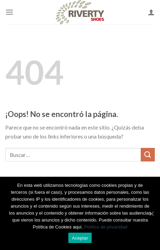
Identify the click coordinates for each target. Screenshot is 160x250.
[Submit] (148, 154)
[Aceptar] (151, 213)
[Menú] (9, 11)
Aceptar (80, 238)
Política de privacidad (105, 227)
